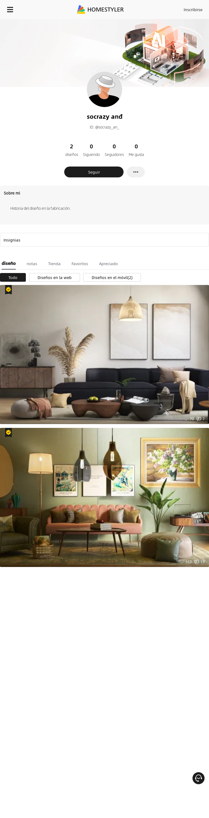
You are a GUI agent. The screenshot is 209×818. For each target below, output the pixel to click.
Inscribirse (193, 9)
